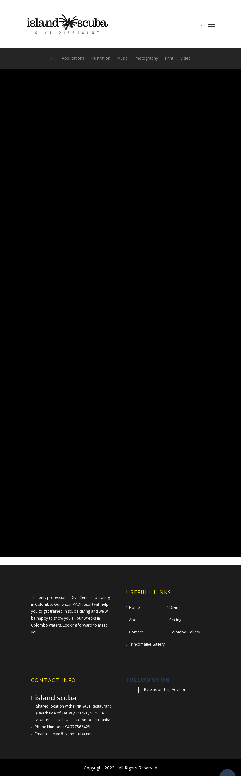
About (134, 619)
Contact (136, 632)
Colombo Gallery (184, 632)
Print (169, 58)
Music (122, 58)
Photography (146, 58)
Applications (73, 58)
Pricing (175, 619)
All (52, 58)
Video (185, 58)
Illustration (100, 58)
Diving (174, 607)
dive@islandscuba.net (72, 733)
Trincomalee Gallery (147, 644)
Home (134, 607)
